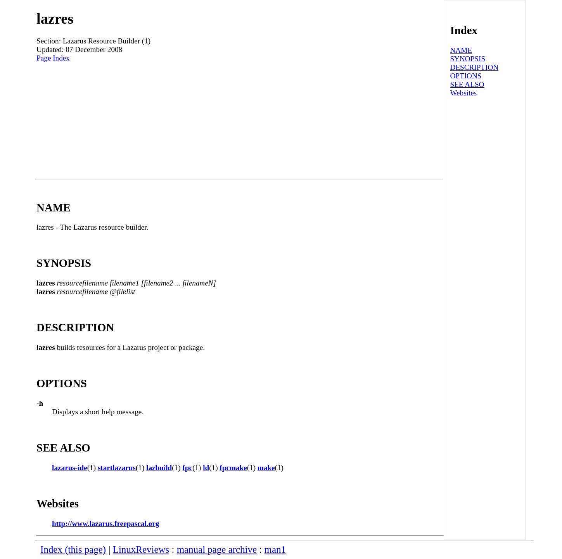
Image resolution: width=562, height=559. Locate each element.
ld (206, 468)
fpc (187, 468)
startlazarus (117, 468)
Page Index (53, 58)
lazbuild (159, 468)
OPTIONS (465, 76)
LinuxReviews (141, 549)
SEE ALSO (467, 84)
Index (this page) (73, 549)
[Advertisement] (240, 120)
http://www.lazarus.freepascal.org (105, 523)
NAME (461, 50)
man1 (275, 549)
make (266, 468)
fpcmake (233, 468)
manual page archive (217, 549)
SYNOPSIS (467, 59)
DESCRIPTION (474, 67)
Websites (463, 93)
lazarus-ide (69, 468)
